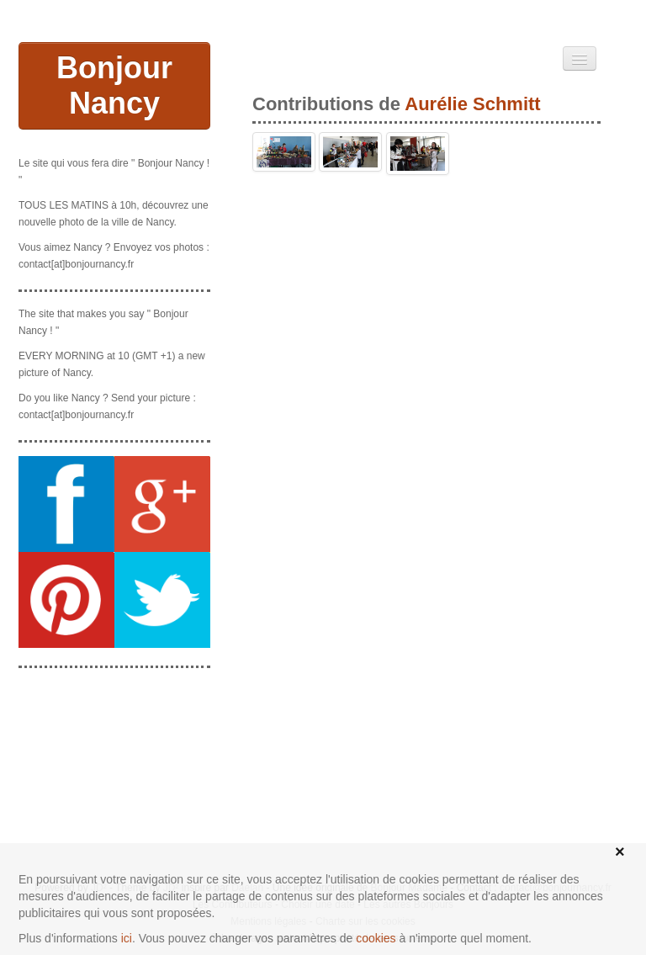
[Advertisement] (114, 766)
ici (126, 938)
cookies (375, 938)
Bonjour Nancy (114, 85)
